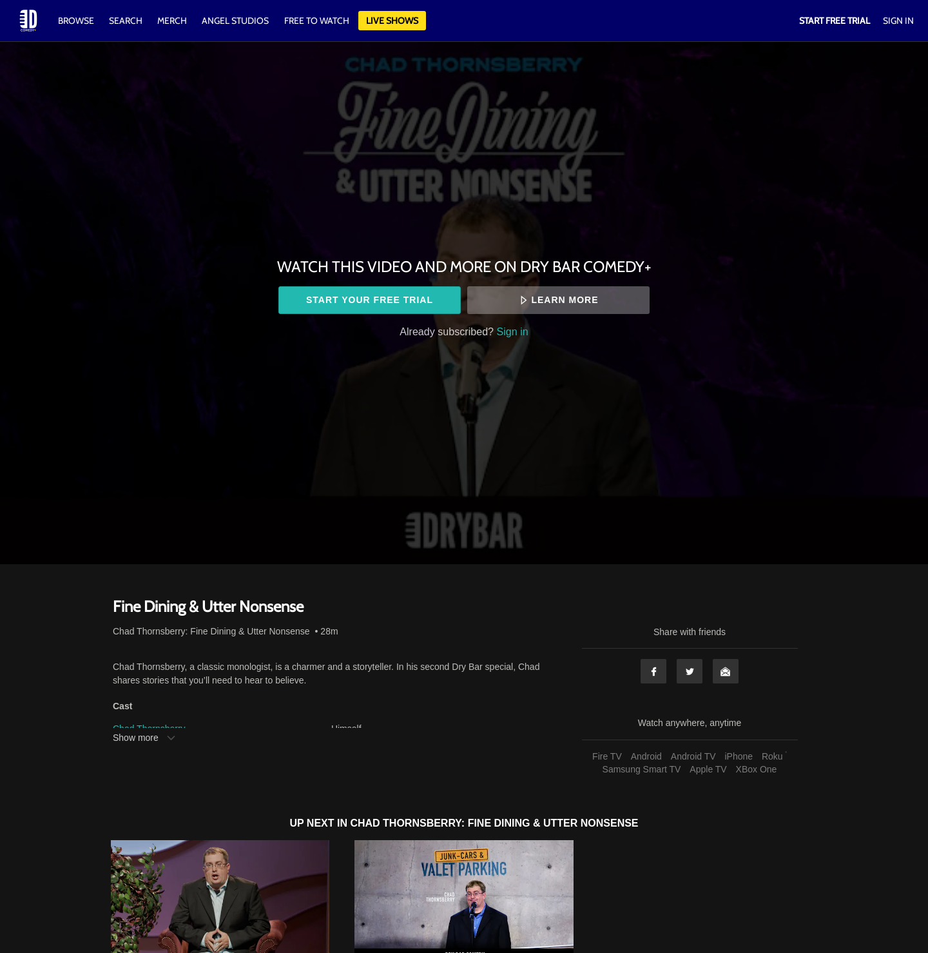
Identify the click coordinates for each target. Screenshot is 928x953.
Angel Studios (235, 20)
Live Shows (392, 20)
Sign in (512, 331)
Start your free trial (369, 300)
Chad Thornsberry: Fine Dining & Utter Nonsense (211, 631)
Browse (77, 20)
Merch (172, 20)
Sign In (898, 20)
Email (725, 671)
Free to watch (316, 20)
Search (126, 20)
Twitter (689, 671)
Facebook (653, 671)
